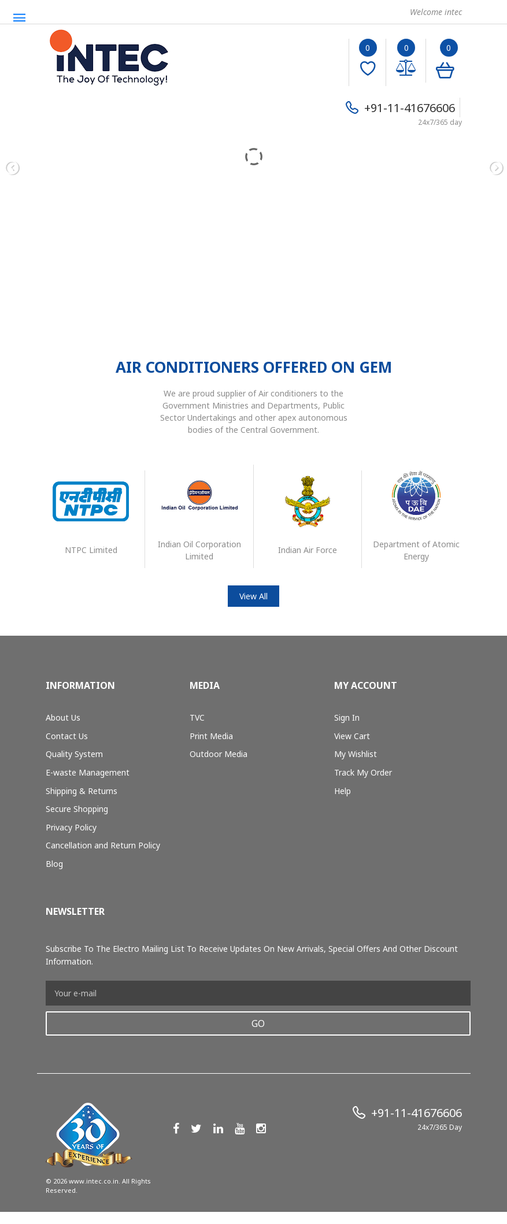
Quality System (74, 753)
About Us (63, 717)
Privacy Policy (71, 827)
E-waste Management (87, 772)
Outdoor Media (218, 753)
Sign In (347, 717)
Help (342, 790)
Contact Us (67, 735)
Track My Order (363, 772)
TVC (197, 717)
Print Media (211, 735)
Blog (54, 863)
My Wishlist (355, 753)
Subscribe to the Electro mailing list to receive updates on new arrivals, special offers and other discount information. (252, 955)
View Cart (352, 735)
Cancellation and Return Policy (103, 845)
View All (253, 596)
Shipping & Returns (81, 790)
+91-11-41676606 (409, 108)
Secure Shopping (77, 808)
